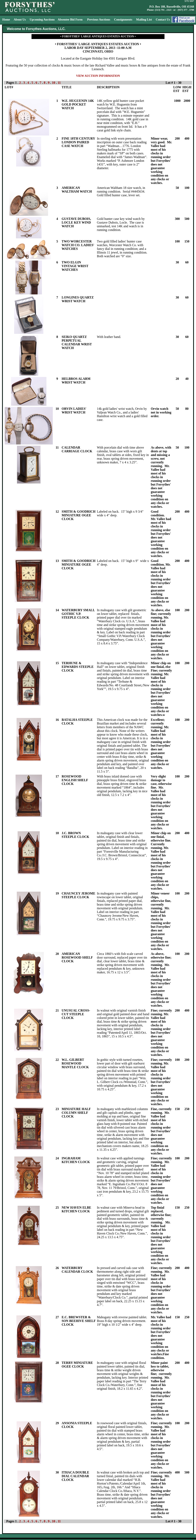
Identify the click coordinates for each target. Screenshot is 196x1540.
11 (59, 82)
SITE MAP (189, 1)
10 (54, 82)
